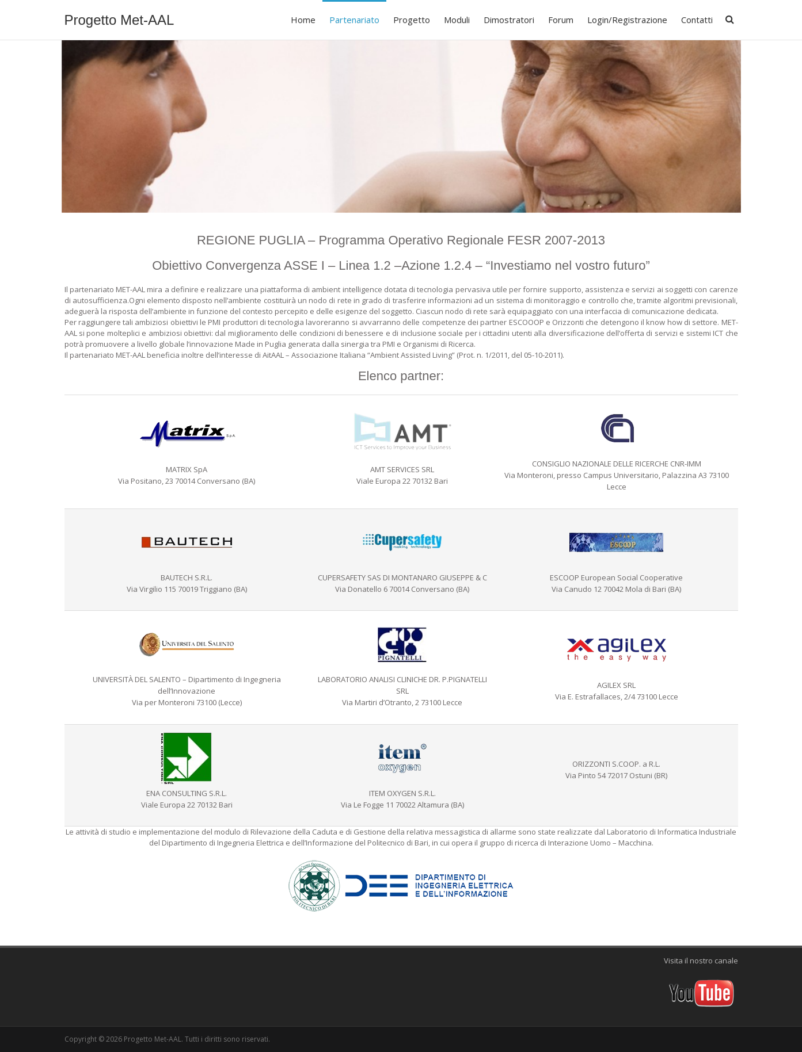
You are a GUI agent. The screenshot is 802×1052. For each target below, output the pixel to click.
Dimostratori (509, 19)
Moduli (457, 19)
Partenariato (354, 19)
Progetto (411, 19)
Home (303, 19)
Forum (560, 19)
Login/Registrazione (627, 19)
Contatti (697, 19)
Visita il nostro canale (701, 960)
